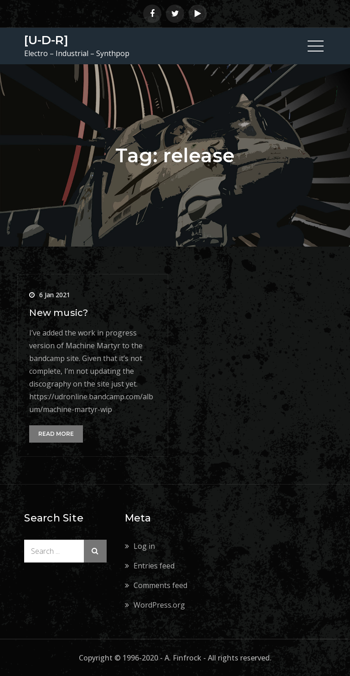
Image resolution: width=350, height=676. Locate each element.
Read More (56, 433)
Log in (144, 546)
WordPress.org (159, 605)
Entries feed (154, 566)
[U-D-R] (46, 40)
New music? (58, 312)
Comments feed (160, 585)
